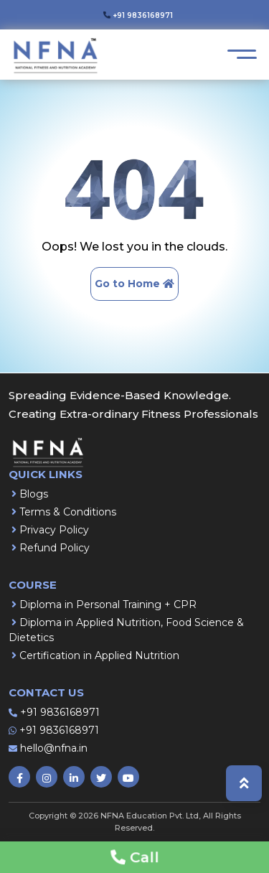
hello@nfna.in (54, 748)
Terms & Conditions (67, 511)
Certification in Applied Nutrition (99, 655)
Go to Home (134, 283)
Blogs (33, 493)
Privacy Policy (54, 529)
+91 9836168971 (60, 712)
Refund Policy (54, 547)
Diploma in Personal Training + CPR (108, 604)
